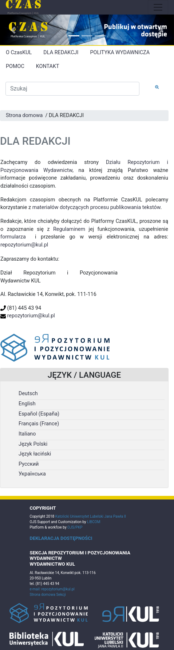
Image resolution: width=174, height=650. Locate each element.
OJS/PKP (75, 527)
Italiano (27, 434)
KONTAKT (47, 66)
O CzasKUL (19, 52)
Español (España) (39, 414)
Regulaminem (69, 229)
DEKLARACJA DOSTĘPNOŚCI (61, 538)
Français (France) (39, 424)
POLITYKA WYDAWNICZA (120, 52)
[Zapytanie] (72, 89)
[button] (13, 30)
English (27, 404)
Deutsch (28, 393)
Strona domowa (24, 115)
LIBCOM (93, 522)
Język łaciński (35, 454)
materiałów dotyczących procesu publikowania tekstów (96, 207)
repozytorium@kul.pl (24, 245)
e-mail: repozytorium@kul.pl (52, 589)
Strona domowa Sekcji (48, 595)
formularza (13, 237)
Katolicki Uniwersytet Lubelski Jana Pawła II (90, 516)
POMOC (15, 66)
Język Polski (33, 444)
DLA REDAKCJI (60, 52)
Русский (29, 464)
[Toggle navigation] (158, 7)
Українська (32, 474)
